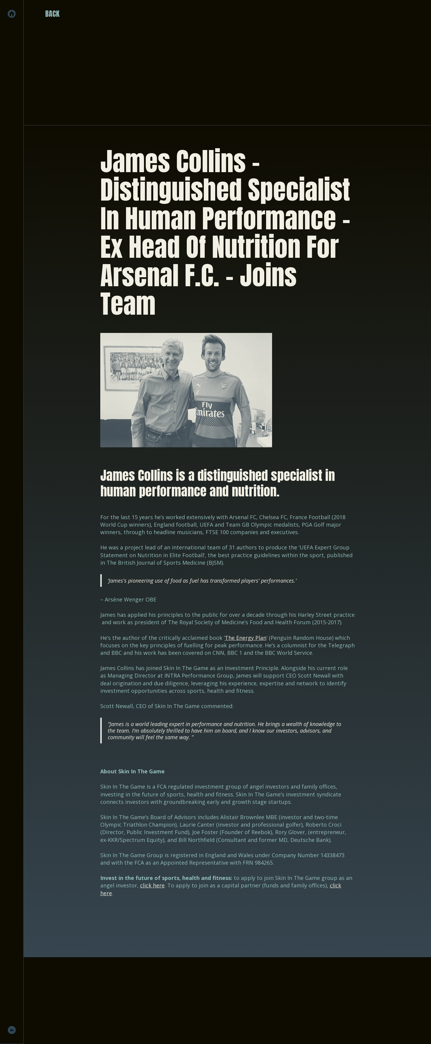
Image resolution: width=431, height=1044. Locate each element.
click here (152, 885)
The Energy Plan (245, 637)
